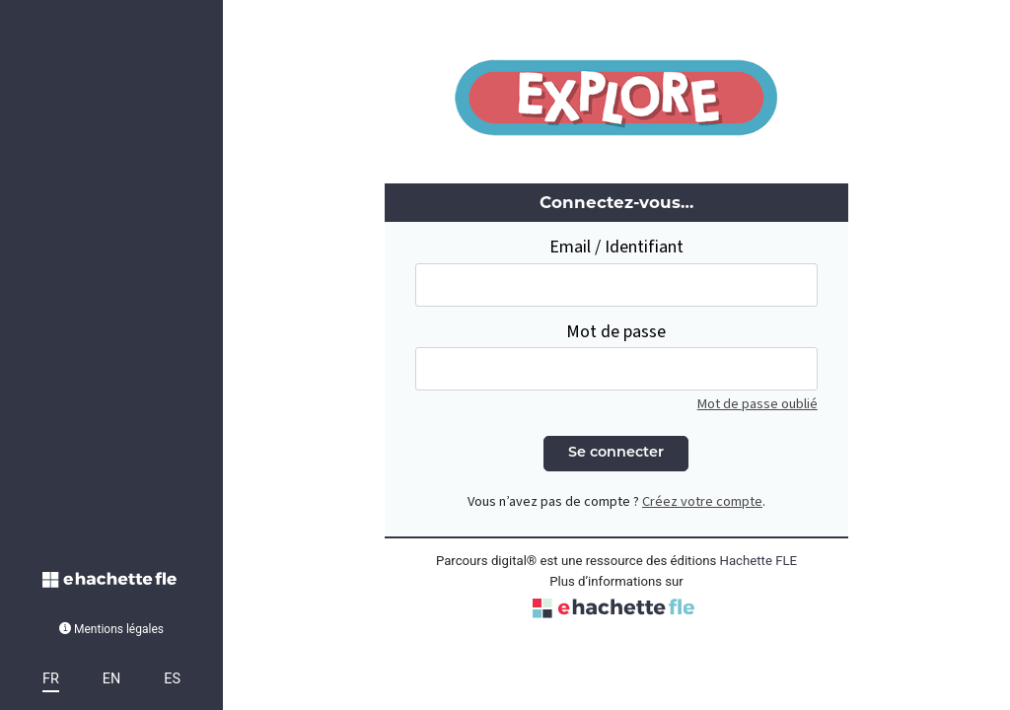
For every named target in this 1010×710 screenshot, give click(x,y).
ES (172, 679)
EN (111, 679)
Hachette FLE (759, 560)
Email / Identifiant (616, 247)
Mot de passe (616, 332)
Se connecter (616, 453)
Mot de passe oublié (757, 403)
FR (50, 679)
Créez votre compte (702, 501)
